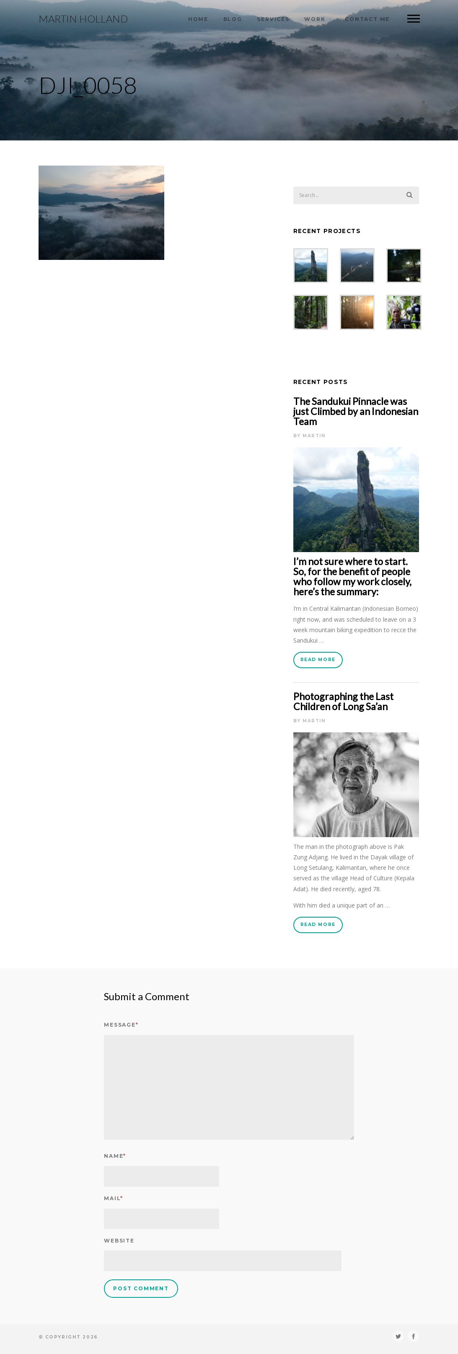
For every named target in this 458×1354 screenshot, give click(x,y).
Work (314, 19)
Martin (314, 435)
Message (121, 1025)
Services (273, 19)
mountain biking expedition (345, 630)
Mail (113, 1198)
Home (198, 19)
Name (115, 1156)
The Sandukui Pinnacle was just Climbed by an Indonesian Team (355, 411)
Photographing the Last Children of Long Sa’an (343, 701)
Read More (318, 659)
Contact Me (367, 19)
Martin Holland (83, 19)
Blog (232, 19)
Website (119, 1240)
